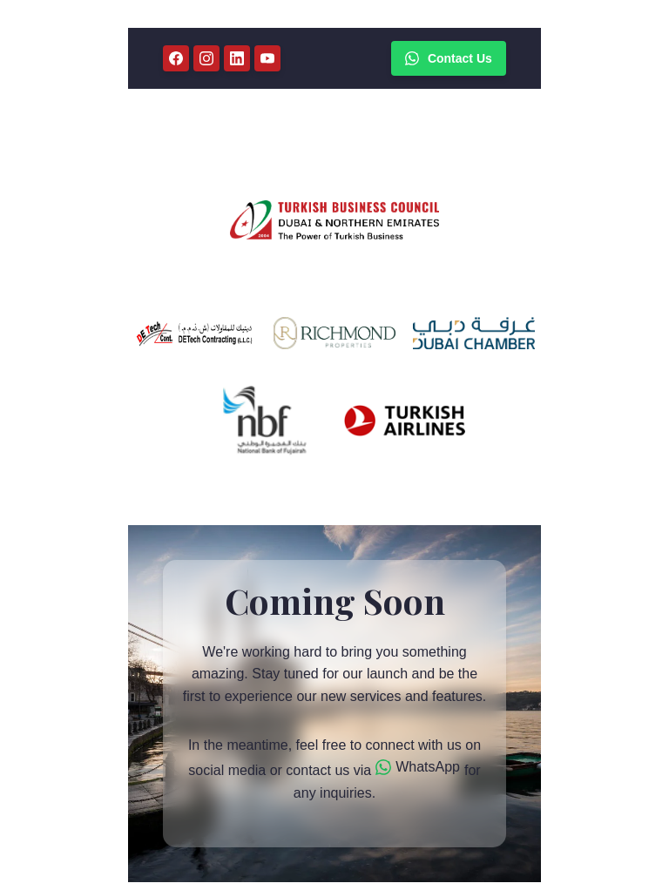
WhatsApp (417, 767)
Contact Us (448, 58)
